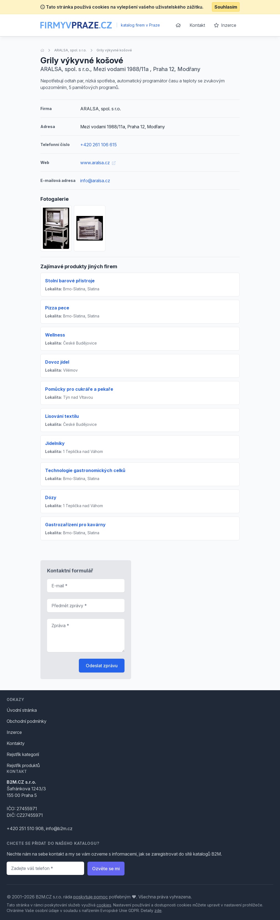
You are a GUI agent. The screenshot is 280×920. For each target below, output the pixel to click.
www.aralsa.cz (97, 162)
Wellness (55, 335)
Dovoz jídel (57, 362)
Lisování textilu (62, 416)
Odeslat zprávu (102, 665)
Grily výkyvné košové (114, 50)
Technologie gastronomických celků (85, 470)
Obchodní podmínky (26, 721)
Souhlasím (225, 7)
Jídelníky (55, 443)
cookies (104, 905)
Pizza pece (57, 308)
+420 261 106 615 (98, 144)
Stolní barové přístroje (70, 280)
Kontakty (16, 743)
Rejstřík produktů (23, 765)
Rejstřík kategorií (23, 754)
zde (158, 910)
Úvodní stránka (22, 710)
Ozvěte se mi (106, 868)
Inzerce (225, 25)
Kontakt (197, 25)
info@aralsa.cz (95, 180)
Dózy (50, 497)
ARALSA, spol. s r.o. (70, 50)
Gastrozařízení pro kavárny (75, 524)
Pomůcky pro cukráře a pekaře (79, 389)
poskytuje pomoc (90, 897)
